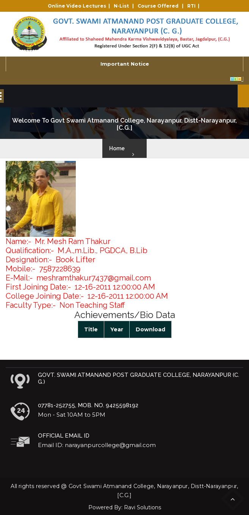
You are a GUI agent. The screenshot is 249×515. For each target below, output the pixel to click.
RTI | (194, 6)
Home (117, 148)
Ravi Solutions (142, 507)
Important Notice (124, 64)
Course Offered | (162, 6)
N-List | (125, 6)
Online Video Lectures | (80, 6)
